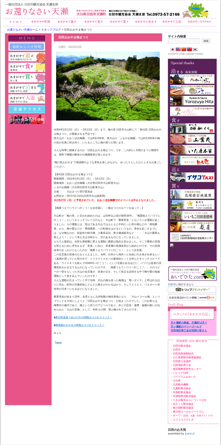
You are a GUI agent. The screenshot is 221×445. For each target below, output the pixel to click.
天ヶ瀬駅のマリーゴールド (186, 326)
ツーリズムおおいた (184, 376)
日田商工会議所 (182, 361)
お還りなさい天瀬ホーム (22, 29)
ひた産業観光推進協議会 (187, 357)
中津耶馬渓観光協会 (184, 396)
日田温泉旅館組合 (183, 353)
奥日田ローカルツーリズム (188, 411)
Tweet (58, 342)
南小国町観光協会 (183, 407)
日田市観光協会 (182, 345)
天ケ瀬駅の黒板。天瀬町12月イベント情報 (189, 323)
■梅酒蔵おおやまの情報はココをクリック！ (79, 325)
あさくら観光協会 (183, 403)
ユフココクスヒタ (183, 419)
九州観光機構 (180, 384)
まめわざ (190, 433)
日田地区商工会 (182, 365)
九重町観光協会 (182, 388)
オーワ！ (193, 415)
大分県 (177, 380)
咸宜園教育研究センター (187, 369)
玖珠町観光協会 (182, 392)
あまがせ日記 (191, 314)
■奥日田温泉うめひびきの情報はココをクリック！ (83, 317)
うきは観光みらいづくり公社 (190, 400)
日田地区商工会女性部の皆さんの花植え (189, 330)
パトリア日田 (180, 372)
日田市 (172, 284)
